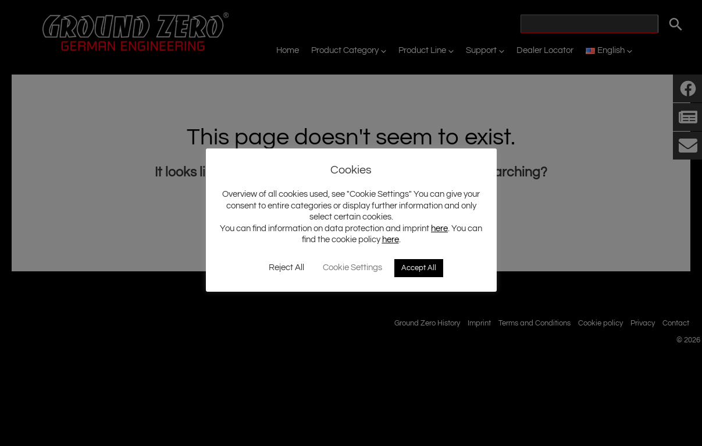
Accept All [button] (418, 268)
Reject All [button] (286, 267)
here (439, 228)
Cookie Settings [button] (352, 267)
